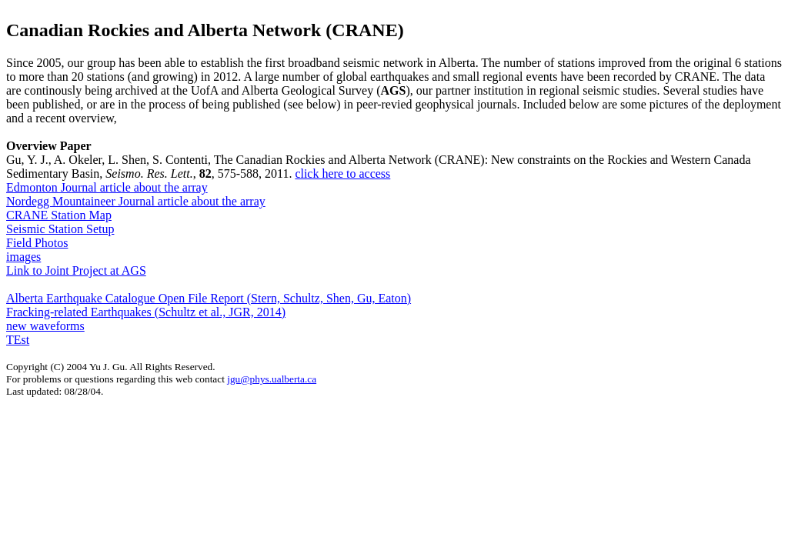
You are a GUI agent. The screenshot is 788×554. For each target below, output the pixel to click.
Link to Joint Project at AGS (76, 270)
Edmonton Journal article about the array (107, 187)
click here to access (342, 173)
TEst (17, 339)
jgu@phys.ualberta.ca (271, 379)
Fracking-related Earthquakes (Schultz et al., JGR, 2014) (145, 312)
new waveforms (45, 325)
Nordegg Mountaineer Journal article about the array (135, 201)
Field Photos (37, 242)
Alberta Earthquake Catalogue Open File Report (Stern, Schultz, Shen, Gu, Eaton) (208, 298)
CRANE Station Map (59, 215)
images (23, 256)
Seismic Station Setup (60, 228)
